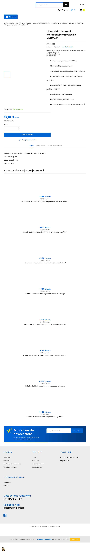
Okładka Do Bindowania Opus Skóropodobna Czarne (45, 386)
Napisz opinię (68, 47)
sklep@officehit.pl (14, 507)
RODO (5, 486)
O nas (34, 457)
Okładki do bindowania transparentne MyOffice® (45, 417)
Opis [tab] (32, 146)
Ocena (48, 47)
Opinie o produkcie (55, 146)
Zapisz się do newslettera (24, 432)
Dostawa (6, 457)
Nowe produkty (37, 464)
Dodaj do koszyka (27, 134)
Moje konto (64, 460)
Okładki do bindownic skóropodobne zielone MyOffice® (45, 324)
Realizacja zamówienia (11, 464)
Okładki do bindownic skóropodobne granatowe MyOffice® (45, 232)
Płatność (6, 460)
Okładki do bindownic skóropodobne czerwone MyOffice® (45, 355)
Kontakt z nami (37, 467)
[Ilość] (11, 128)
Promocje (35, 460)
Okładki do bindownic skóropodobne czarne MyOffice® (45, 263)
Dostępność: (8, 109)
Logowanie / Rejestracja (69, 457)
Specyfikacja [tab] (40, 146)
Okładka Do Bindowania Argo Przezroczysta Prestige (45, 294)
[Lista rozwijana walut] (83, 5)
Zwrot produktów (10, 467)
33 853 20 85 (13, 499)
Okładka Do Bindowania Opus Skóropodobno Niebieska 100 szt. (45, 201)
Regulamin (7, 482)
